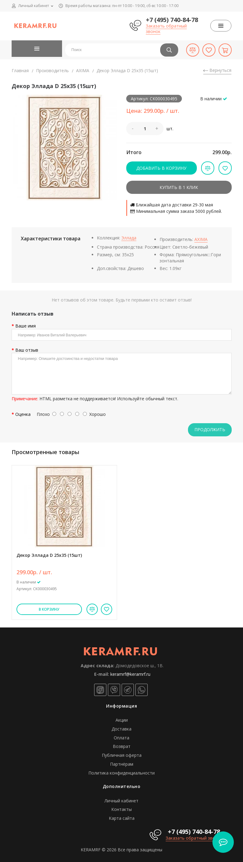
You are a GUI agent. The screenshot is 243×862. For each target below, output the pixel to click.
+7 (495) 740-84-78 (172, 20)
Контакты (121, 809)
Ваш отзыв (26, 350)
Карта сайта (121, 818)
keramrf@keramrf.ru (130, 674)
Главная (20, 70)
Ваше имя (25, 326)
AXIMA (82, 70)
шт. (170, 128)
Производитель (52, 70)
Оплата (121, 738)
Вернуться (217, 70)
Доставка (121, 729)
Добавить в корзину (161, 168)
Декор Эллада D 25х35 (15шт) (49, 555)
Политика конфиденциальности (121, 773)
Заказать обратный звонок (166, 28)
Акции (122, 720)
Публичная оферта (122, 755)
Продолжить (209, 429)
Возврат (122, 746)
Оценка (23, 414)
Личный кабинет (121, 801)
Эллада (128, 238)
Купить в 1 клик (179, 187)
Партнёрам (121, 764)
